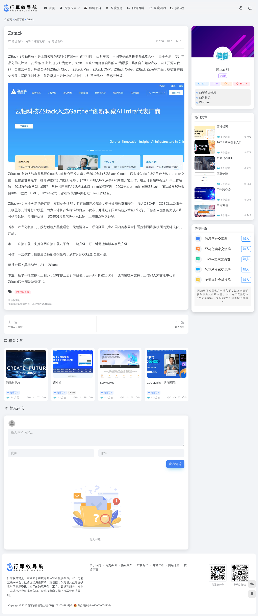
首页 (9, 19)
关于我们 (95, 565)
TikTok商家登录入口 (229, 142)
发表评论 (175, 464)
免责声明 (111, 565)
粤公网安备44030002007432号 (92, 605)
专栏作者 (158, 565)
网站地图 (173, 565)
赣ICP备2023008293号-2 (58, 605)
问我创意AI (13, 382)
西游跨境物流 (207, 92)
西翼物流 (204, 97)
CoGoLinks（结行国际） (162, 382)
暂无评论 (16, 408)
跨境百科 (19, 19)
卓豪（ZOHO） (226, 158)
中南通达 (222, 205)
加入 (246, 238)
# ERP (71, 392)
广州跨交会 (224, 189)
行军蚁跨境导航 (36, 605)
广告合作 (142, 565)
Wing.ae (204, 102)
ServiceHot (107, 382)
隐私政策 (126, 565)
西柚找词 (222, 126)
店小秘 (57, 382)
